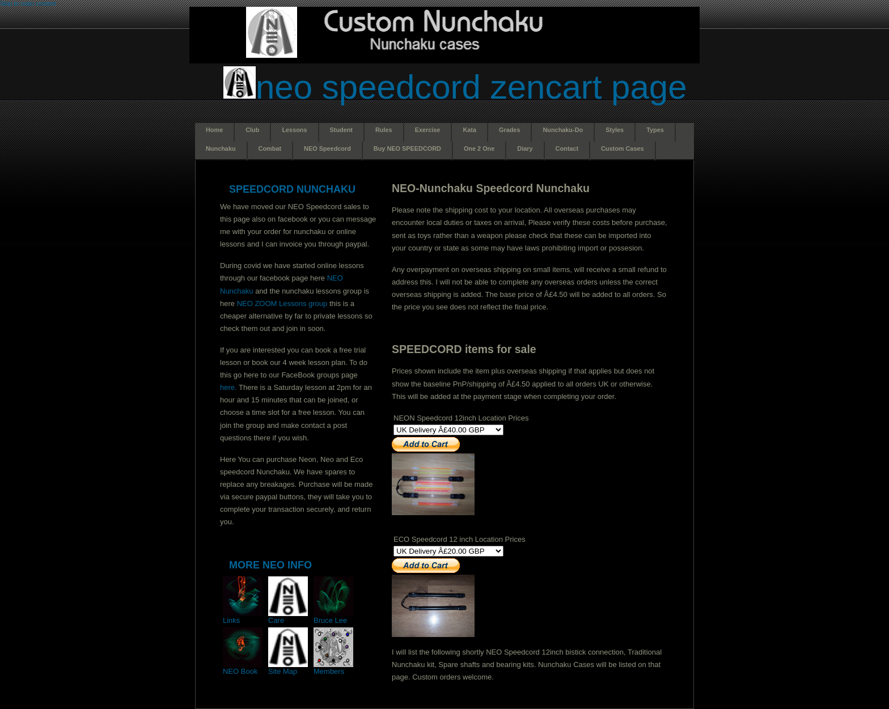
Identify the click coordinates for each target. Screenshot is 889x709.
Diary (524, 148)
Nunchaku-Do (563, 129)
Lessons (294, 129)
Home (214, 129)
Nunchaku (221, 148)
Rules (383, 129)
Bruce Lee (333, 617)
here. (228, 387)
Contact (567, 148)
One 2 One (479, 148)
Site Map (288, 668)
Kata (469, 129)
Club (252, 129)
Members (333, 668)
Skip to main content (28, 3)
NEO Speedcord (327, 148)
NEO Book (243, 668)
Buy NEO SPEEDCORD (407, 148)
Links (243, 617)
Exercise (428, 129)
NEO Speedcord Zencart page (471, 87)
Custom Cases (622, 148)
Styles (615, 129)
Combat (270, 148)
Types (655, 129)
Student (341, 129)
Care (288, 617)
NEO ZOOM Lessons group (282, 303)
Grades (509, 129)
